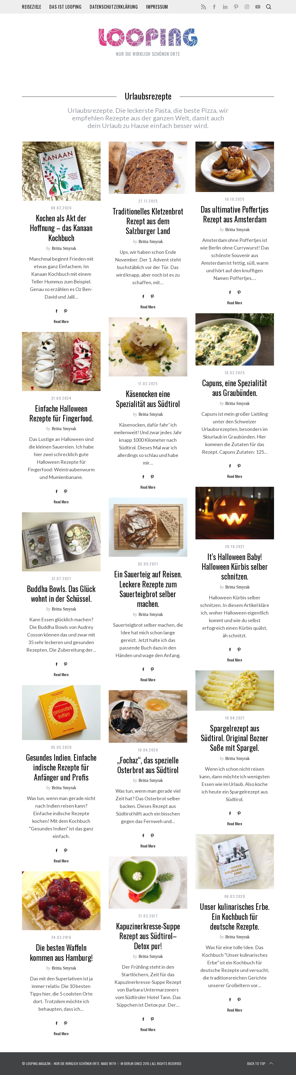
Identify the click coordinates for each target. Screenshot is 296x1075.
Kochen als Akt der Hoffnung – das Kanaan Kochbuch (61, 227)
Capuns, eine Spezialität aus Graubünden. (234, 387)
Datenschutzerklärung (114, 7)
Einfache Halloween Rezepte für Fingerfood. (61, 413)
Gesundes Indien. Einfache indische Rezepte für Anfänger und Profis (61, 767)
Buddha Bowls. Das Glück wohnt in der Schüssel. (61, 593)
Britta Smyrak (64, 248)
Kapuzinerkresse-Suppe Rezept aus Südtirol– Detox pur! (148, 935)
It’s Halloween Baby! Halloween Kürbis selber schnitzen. (235, 566)
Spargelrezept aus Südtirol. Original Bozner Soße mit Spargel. (234, 737)
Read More (61, 321)
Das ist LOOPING (65, 7)
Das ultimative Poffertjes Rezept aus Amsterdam (235, 214)
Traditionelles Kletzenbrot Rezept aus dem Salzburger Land (147, 221)
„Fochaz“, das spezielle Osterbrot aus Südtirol (148, 764)
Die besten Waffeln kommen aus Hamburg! (61, 952)
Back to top (260, 1064)
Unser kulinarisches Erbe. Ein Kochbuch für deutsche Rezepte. (234, 916)
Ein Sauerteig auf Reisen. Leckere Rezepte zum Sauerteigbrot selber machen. (148, 588)
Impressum (157, 7)
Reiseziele (31, 7)
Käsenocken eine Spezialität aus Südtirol (148, 398)
